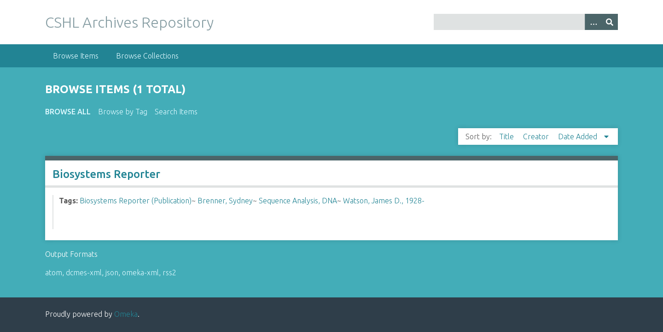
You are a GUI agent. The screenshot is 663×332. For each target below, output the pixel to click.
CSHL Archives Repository (129, 22)
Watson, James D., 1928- (384, 200)
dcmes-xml (84, 272)
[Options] (593, 22)
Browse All (68, 111)
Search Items (176, 111)
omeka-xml (140, 272)
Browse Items (76, 56)
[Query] (526, 22)
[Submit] (609, 22)
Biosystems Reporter (106, 174)
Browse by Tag (122, 111)
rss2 (169, 272)
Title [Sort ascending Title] (507, 136)
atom (53, 272)
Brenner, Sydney (225, 200)
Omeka (126, 314)
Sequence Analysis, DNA (298, 200)
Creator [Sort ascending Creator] (537, 136)
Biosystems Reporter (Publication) (136, 200)
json (111, 272)
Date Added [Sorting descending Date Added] (578, 136)
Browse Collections (147, 56)
